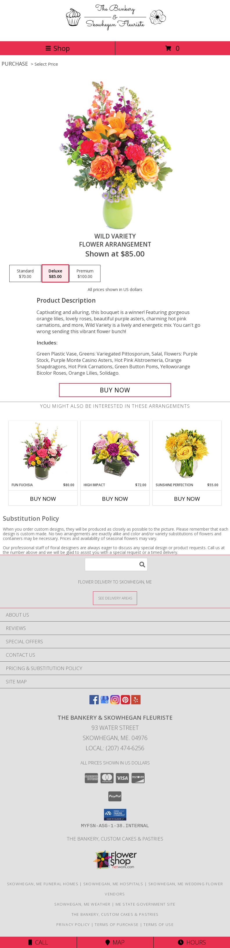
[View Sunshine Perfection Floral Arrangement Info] (187, 451)
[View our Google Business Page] (104, 702)
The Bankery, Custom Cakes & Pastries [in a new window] (115, 838)
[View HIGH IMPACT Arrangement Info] (115, 451)
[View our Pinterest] (125, 702)
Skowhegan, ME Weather (82, 904)
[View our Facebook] (94, 702)
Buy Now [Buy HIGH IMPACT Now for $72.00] (115, 498)
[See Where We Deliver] (115, 598)
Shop (57, 48)
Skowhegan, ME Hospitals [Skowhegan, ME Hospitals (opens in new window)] (113, 883)
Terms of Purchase (117, 924)
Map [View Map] (115, 942)
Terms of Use (158, 924)
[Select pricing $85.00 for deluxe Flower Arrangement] (55, 273)
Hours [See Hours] (192, 942)
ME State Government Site (146, 904)
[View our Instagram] (115, 702)
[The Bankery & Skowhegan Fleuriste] (115, 32)
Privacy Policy (73, 924)
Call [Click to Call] (38, 942)
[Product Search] (116, 564)
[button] (115, 814)
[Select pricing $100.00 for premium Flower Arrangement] (85, 273)
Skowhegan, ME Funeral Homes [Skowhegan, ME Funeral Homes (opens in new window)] (42, 883)
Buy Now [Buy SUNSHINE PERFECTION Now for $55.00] (187, 498)
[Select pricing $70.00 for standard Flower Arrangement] (25, 273)
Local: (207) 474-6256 (115, 748)
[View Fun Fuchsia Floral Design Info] (43, 451)
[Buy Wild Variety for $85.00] (115, 390)
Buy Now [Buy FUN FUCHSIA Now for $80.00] (43, 498)
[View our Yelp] (136, 702)
